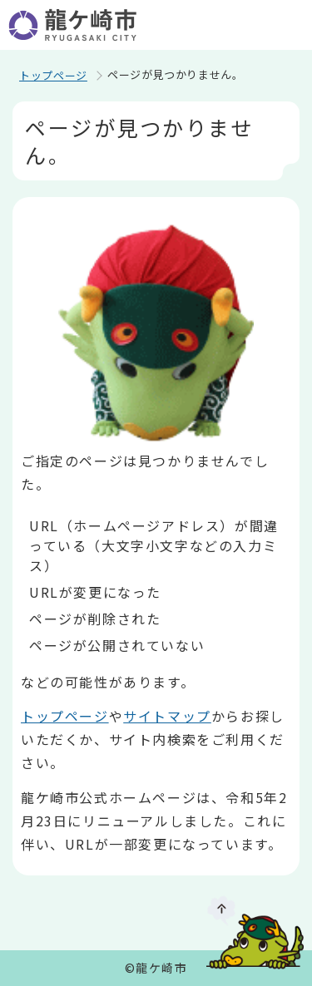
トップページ (53, 75)
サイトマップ (167, 716)
